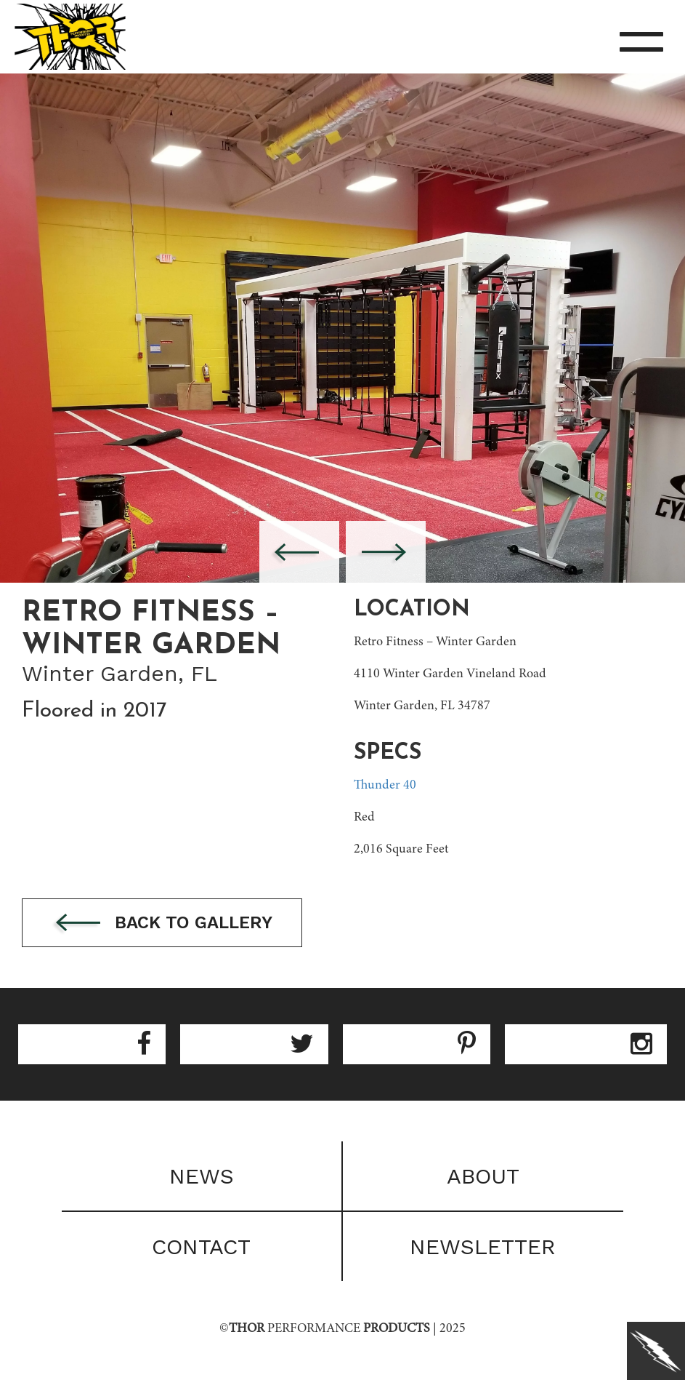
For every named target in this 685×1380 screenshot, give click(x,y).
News (201, 1176)
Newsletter (483, 1246)
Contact (201, 1246)
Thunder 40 (385, 785)
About (483, 1176)
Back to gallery (162, 923)
